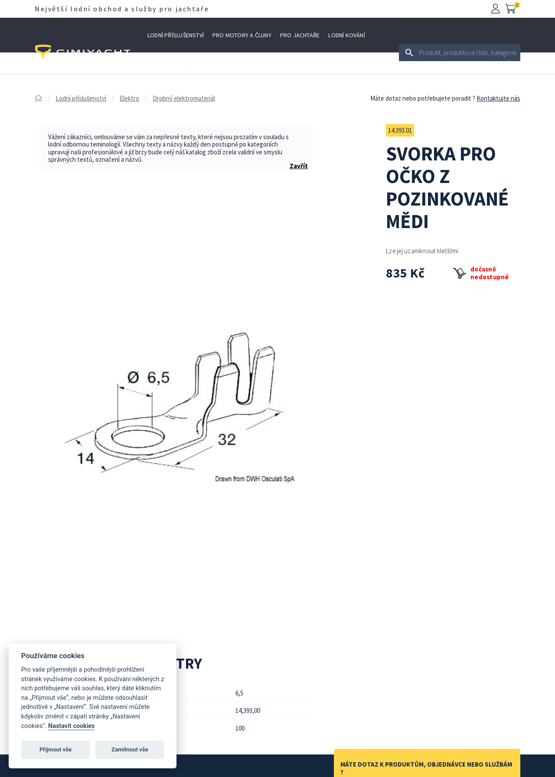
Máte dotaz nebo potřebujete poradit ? (422, 98)
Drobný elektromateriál (184, 98)
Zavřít (299, 166)
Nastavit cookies (71, 726)
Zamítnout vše (129, 749)
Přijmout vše (55, 749)
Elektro (129, 98)
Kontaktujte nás (498, 98)
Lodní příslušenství (175, 35)
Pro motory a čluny (241, 35)
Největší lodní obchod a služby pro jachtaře (122, 8)
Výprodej (161, 70)
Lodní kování (346, 35)
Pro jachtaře (300, 35)
